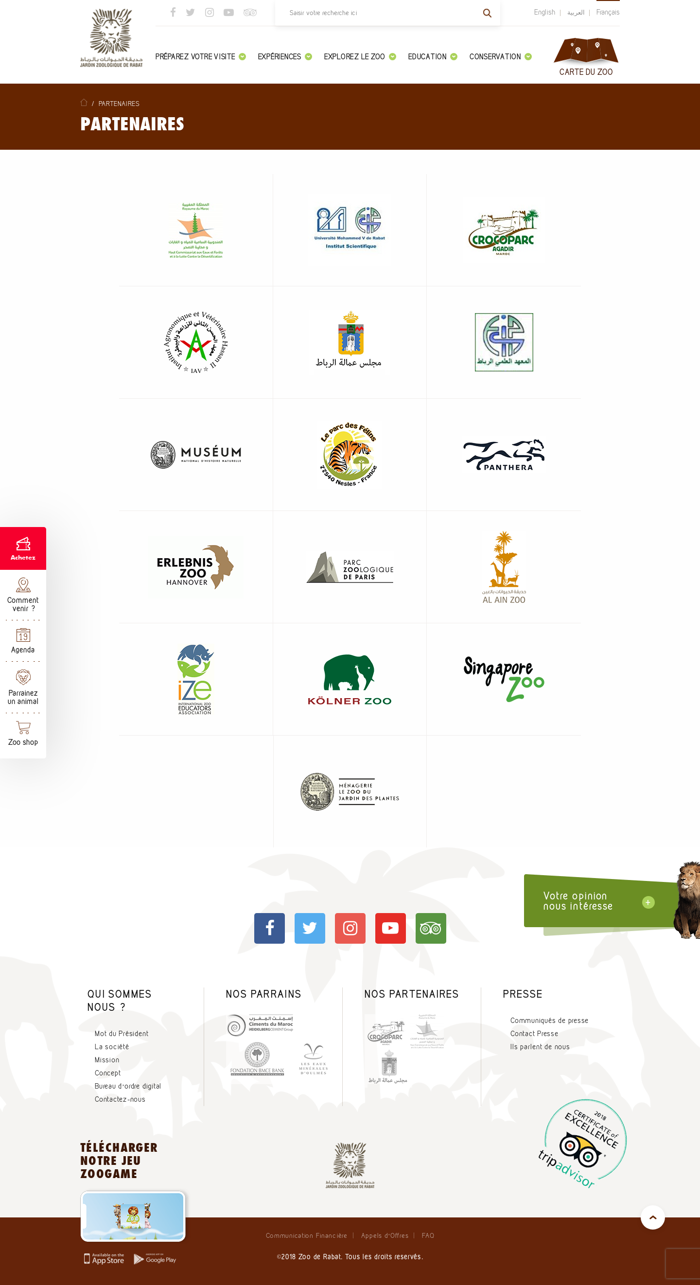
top (653, 1217)
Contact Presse (534, 1034)
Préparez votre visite (201, 56)
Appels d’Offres (385, 1235)
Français (608, 12)
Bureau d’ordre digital (128, 1086)
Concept (108, 1073)
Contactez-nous (120, 1099)
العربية (576, 12)
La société (112, 1047)
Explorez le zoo (360, 56)
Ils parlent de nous (540, 1047)
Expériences (285, 56)
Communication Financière (307, 1235)
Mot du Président (121, 1034)
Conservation (501, 56)
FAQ (428, 1235)
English (545, 12)
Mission (107, 1060)
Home (84, 102)
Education (432, 56)
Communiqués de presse (549, 1020)
